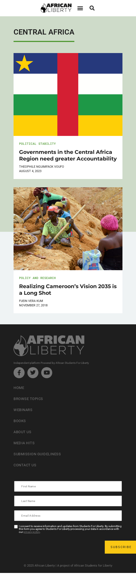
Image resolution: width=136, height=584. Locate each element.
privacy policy (31, 531)
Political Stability (37, 143)
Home (19, 388)
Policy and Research (37, 278)
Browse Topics (28, 399)
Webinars (23, 410)
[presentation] (57, 547)
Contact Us (25, 465)
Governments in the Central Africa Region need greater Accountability (68, 155)
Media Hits (24, 443)
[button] (80, 8)
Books (20, 421)
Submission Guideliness (37, 454)
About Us (22, 432)
